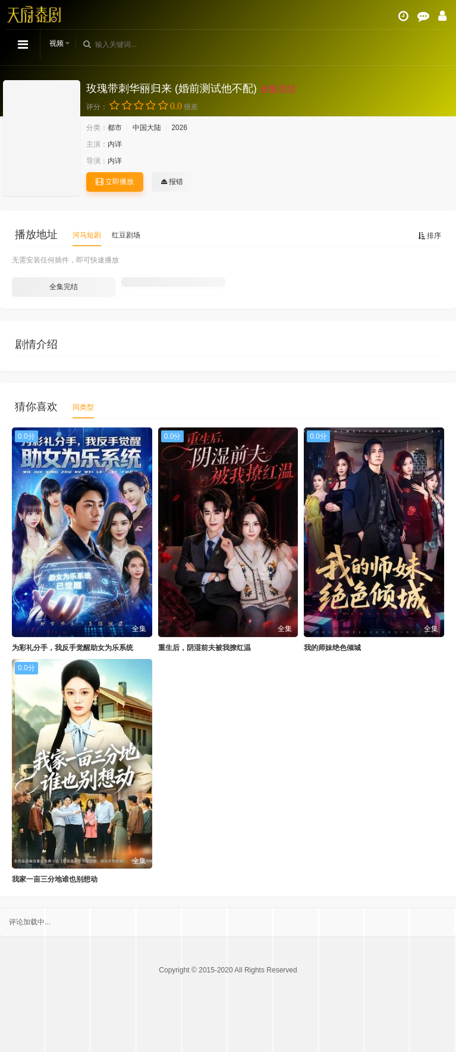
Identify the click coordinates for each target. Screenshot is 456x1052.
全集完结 (63, 287)
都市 (115, 127)
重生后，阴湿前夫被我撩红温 (204, 648)
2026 (179, 127)
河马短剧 (87, 235)
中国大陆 (147, 127)
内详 (115, 144)
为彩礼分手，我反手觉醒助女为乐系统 (72, 648)
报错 (172, 182)
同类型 (83, 407)
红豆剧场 (126, 235)
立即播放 (115, 182)
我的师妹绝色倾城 (332, 648)
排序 (429, 236)
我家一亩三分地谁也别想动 (55, 879)
